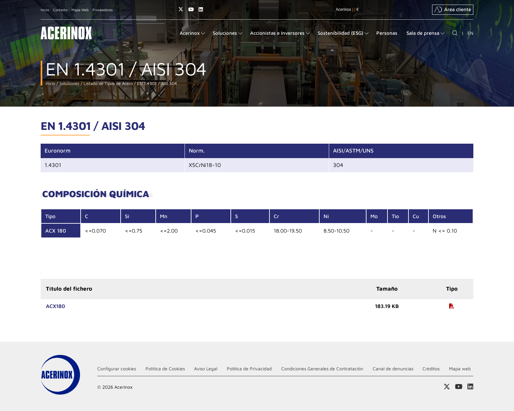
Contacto (60, 10)
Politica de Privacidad (249, 368)
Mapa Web (80, 10)
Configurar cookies (116, 368)
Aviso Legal (205, 368)
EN (470, 33)
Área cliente (452, 9)
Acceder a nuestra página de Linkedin (201, 9)
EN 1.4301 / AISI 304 (156, 83)
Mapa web (460, 368)
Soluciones (68, 83)
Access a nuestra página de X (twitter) (180, 9)
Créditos (431, 368)
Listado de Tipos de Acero (107, 83)
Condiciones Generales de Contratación (322, 368)
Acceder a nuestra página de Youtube (191, 9)
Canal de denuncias (393, 368)
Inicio (45, 10)
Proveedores (102, 10)
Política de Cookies (165, 368)
